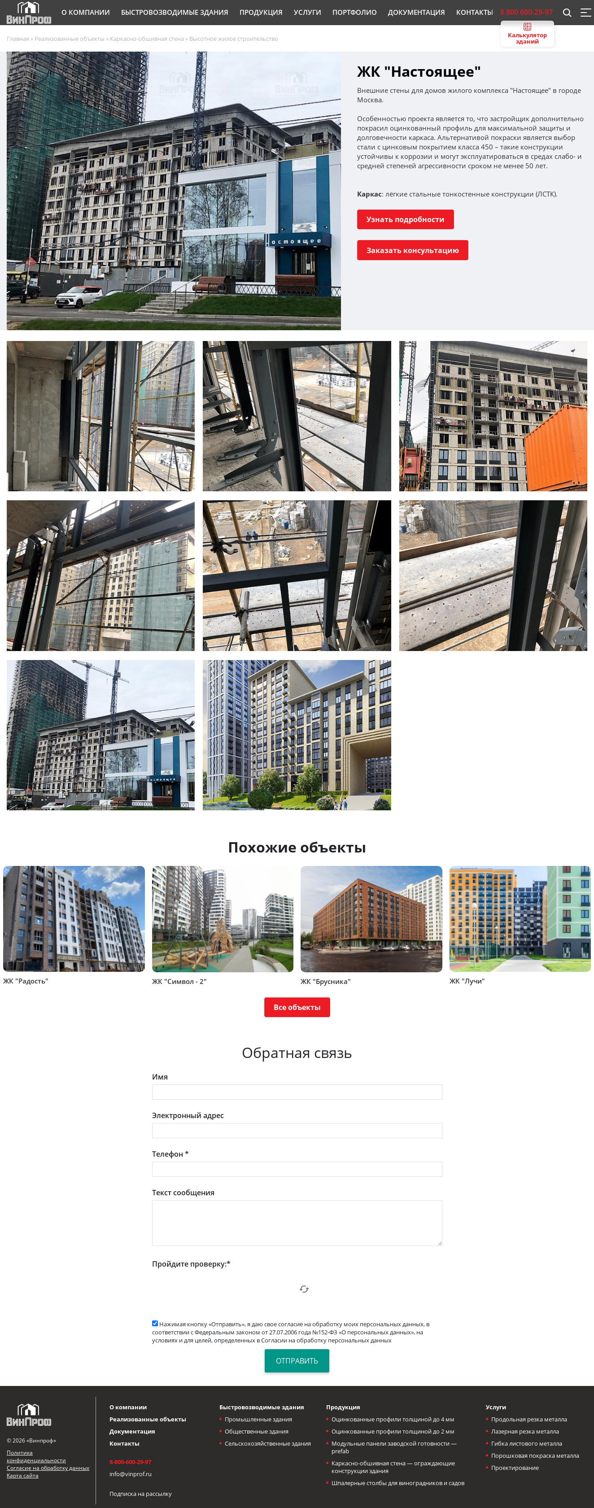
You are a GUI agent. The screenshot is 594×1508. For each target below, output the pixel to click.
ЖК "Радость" (25, 980)
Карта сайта (23, 1475)
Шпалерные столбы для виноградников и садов (398, 1483)
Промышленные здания (258, 1419)
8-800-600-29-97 (130, 1462)
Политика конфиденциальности (36, 1456)
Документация (132, 1431)
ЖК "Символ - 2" (179, 981)
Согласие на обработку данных (48, 1468)
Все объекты (297, 1007)
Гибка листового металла (526, 1443)
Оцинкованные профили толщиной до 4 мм (393, 1419)
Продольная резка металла (529, 1419)
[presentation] (220, 1289)
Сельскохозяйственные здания (268, 1443)
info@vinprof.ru (130, 1474)
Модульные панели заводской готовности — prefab (394, 1447)
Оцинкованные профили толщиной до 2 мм (393, 1431)
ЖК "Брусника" (326, 981)
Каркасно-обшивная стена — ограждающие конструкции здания (393, 1467)
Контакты (124, 1443)
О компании (128, 1407)
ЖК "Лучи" (467, 980)
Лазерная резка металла (525, 1431)
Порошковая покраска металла (535, 1455)
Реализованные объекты (147, 1419)
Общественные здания (256, 1431)
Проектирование (515, 1468)
